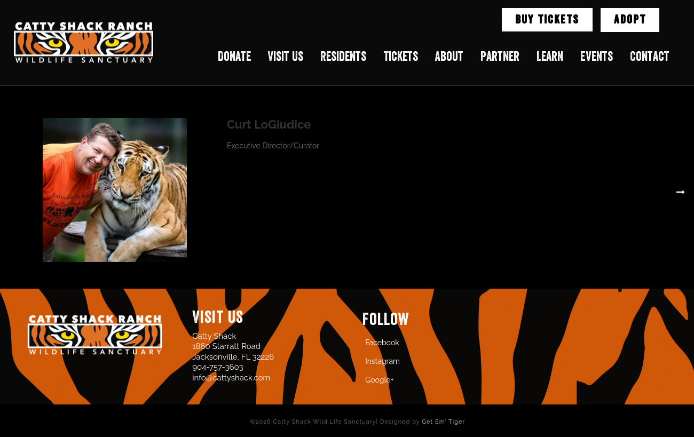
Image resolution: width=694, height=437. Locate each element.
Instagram (382, 361)
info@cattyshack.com (231, 378)
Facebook (382, 342)
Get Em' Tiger (443, 421)
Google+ (379, 380)
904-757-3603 (217, 367)
